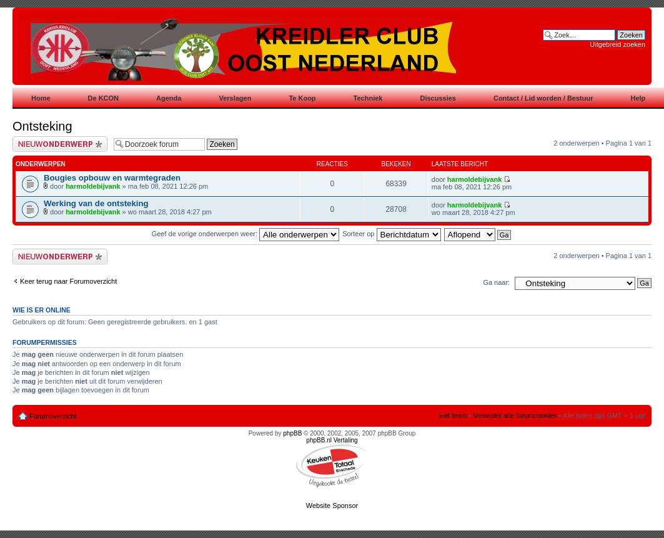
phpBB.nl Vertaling (331, 440)
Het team (453, 415)
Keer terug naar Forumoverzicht (68, 281)
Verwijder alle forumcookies (515, 415)
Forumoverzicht (53, 416)
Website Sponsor (332, 505)
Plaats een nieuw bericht (59, 144)
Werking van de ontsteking (96, 203)
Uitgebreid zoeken (617, 44)
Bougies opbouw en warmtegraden (112, 177)
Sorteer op (391, 233)
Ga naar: (496, 282)
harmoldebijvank (93, 186)
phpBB (292, 433)
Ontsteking (42, 126)
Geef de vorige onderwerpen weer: (245, 233)
